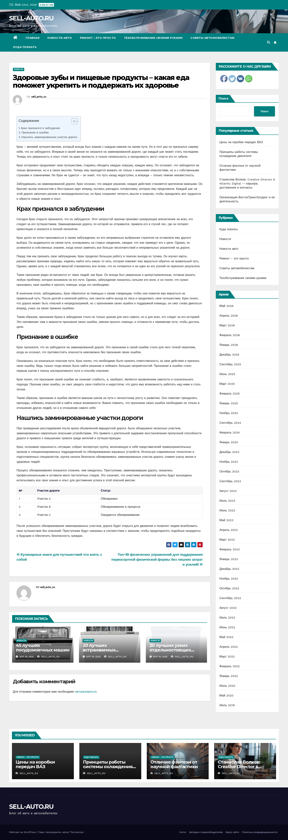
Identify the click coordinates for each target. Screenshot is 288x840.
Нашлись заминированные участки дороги (49, 137)
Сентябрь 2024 (230, 423)
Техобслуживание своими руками (153, 38)
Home (182, 832)
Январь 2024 (228, 442)
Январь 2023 (228, 559)
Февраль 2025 (229, 393)
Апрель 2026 (228, 315)
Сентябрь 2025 (230, 364)
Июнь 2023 (227, 510)
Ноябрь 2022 (228, 578)
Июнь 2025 (227, 374)
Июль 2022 (227, 617)
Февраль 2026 (229, 335)
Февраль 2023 (229, 549)
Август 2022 (228, 608)
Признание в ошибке (35, 132)
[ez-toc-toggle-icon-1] (73, 122)
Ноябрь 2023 (228, 461)
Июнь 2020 (227, 685)
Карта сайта (232, 832)
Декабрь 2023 (229, 452)
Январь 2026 (228, 345)
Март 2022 (227, 656)
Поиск (223, 98)
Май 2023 (226, 520)
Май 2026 (226, 306)
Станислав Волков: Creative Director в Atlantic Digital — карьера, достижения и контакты (247, 183)
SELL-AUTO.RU (31, 18)
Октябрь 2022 (229, 588)
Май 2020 (226, 695)
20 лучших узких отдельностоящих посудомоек (170, 650)
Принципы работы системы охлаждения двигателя (107, 766)
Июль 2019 (227, 705)
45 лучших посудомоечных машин (42, 648)
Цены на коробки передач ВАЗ (241, 142)
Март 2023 (227, 539)
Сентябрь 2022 (230, 598)
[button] (268, 42)
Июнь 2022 (227, 627)
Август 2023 (228, 491)
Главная (32, 38)
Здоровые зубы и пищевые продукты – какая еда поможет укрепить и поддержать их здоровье (101, 81)
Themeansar (76, 832)
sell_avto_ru (38, 96)
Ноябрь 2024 (228, 413)
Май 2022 (226, 637)
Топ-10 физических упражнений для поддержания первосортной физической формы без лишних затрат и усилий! (157, 559)
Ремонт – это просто (98, 38)
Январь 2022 (228, 676)
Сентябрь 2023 (230, 481)
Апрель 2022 (228, 647)
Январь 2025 (228, 403)
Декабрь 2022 (229, 569)
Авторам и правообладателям (206, 832)
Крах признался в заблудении (40, 128)
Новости (18, 69)
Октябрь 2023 (229, 471)
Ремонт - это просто (28, 757)
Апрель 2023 (228, 530)
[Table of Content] (74, 121)
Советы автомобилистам (212, 38)
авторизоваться (85, 691)
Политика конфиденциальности (259, 832)
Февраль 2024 (229, 432)
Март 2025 (227, 384)
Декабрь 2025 (229, 354)
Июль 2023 (227, 500)
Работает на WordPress (23, 832)
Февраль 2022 (229, 666)
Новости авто (59, 38)
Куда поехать (25, 47)
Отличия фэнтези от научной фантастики (174, 764)
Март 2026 (227, 325)
